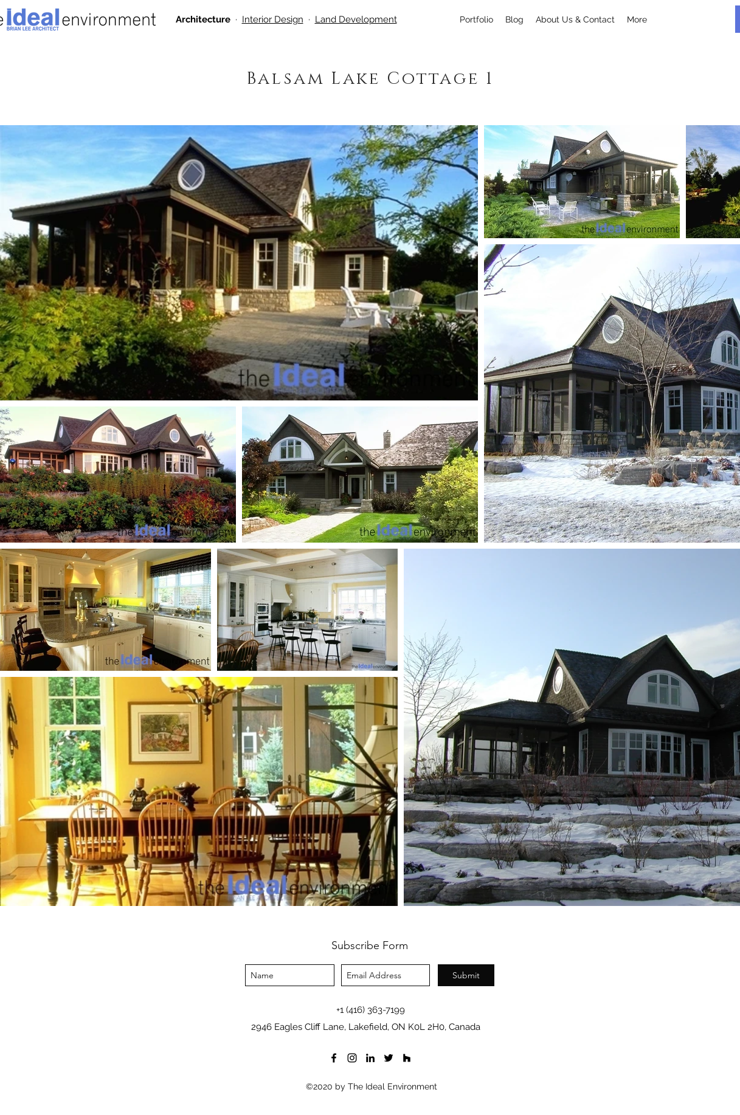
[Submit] (466, 975)
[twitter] (388, 1058)
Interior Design (272, 19)
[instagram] (352, 1058)
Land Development (356, 19)
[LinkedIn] (370, 1058)
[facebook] (334, 1058)
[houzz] (407, 1058)
